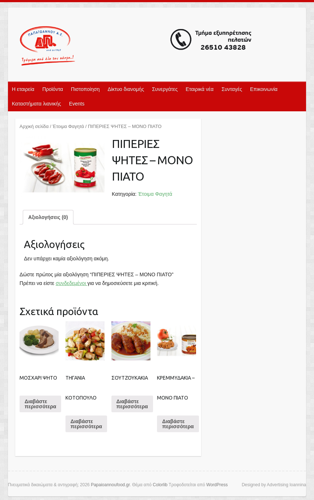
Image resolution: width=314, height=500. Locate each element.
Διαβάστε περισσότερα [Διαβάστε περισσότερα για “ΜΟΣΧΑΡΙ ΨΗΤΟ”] (40, 403)
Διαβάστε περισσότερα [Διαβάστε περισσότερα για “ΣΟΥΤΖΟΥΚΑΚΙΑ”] (132, 403)
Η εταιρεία (23, 89)
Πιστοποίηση (85, 89)
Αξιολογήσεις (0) (48, 217)
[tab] (48, 217)
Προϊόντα (52, 89)
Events (77, 104)
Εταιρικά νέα (199, 89)
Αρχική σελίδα (34, 126)
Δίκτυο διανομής (125, 89)
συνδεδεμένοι (71, 283)
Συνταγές (231, 89)
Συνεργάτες (165, 89)
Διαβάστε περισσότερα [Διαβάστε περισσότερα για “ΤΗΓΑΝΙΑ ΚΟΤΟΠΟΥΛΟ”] (86, 423)
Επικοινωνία (263, 89)
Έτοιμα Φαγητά (68, 126)
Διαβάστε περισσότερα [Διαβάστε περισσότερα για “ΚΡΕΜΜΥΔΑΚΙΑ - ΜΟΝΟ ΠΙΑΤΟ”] (178, 423)
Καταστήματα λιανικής (36, 104)
